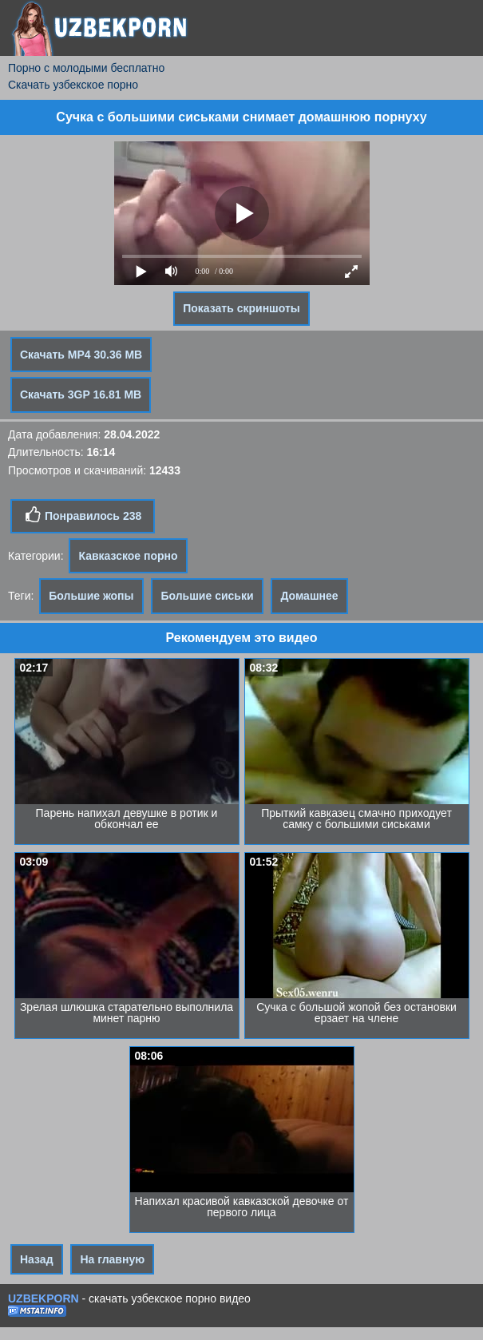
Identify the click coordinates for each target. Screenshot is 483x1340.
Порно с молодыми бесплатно (86, 67)
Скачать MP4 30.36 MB (81, 354)
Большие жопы (91, 595)
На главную (112, 1259)
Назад (36, 1259)
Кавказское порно (127, 555)
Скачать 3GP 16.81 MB (80, 394)
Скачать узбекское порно (73, 84)
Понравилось (82, 515)
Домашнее (309, 595)
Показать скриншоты (241, 308)
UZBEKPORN (43, 1298)
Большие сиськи (206, 595)
